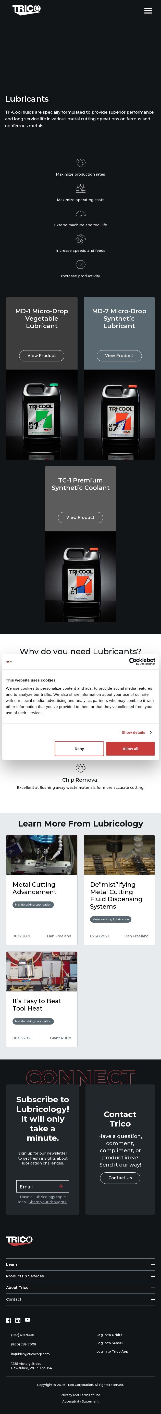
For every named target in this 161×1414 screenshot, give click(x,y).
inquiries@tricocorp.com (28, 1354)
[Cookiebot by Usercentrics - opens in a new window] (132, 661)
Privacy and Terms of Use (80, 1395)
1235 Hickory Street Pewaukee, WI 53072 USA (29, 1366)
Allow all (130, 748)
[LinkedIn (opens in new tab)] (17, 1320)
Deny (79, 748)
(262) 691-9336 (20, 1335)
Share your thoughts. (48, 1202)
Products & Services (25, 1276)
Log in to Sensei (112, 1343)
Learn (11, 1264)
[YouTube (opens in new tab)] (27, 1320)
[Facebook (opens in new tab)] (8, 1320)
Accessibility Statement (80, 1401)
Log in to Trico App (115, 1352)
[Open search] (137, 10)
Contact (13, 1299)
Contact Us (120, 1177)
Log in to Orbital (112, 1335)
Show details (133, 732)
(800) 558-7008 (21, 1344)
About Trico (17, 1287)
